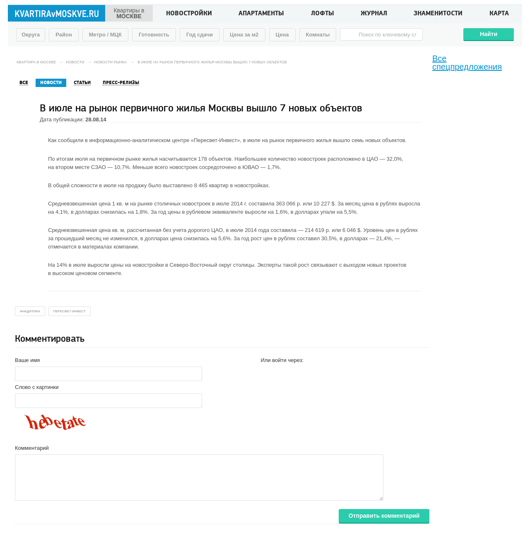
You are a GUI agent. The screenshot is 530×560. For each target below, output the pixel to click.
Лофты (322, 14)
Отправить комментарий (384, 515)
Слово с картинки (37, 387)
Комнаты (318, 34)
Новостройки (189, 14)
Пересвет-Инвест (69, 311)
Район (63, 34)
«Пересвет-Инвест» (215, 140)
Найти (488, 34)
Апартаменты (261, 14)
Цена (282, 34)
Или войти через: (282, 360)
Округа (31, 34)
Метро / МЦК (105, 34)
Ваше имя (27, 360)
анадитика (30, 311)
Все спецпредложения (467, 62)
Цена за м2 (244, 34)
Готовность (154, 34)
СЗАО (98, 167)
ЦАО (372, 159)
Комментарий (32, 448)
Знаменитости (438, 14)
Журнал (374, 14)
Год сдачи (199, 34)
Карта (499, 14)
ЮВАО (250, 167)
